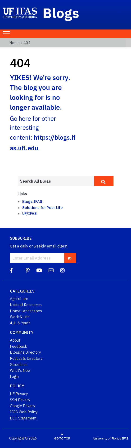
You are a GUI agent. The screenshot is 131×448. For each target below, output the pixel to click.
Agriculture (19, 298)
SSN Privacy (20, 400)
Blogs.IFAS (32, 201)
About (15, 340)
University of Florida (107, 438)
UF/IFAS (29, 213)
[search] (103, 181)
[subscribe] (69, 258)
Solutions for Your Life (42, 207)
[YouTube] (39, 270)
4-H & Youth (20, 323)
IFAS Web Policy (24, 412)
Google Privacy (22, 405)
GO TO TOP (62, 438)
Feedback (18, 346)
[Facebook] (11, 270)
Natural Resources (26, 304)
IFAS (125, 438)
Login (14, 376)
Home (14, 42)
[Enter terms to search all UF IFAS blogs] (56, 181)
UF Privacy (19, 393)
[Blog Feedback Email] (51, 270)
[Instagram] (62, 270)
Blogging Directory (25, 352)
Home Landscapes (26, 311)
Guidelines (18, 364)
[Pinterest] (28, 270)
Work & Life (20, 316)
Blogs (61, 13)
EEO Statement (23, 418)
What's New (20, 370)
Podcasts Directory (26, 358)
